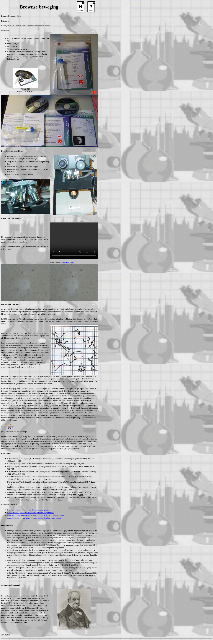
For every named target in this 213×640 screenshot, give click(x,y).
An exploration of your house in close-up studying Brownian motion (34, 518)
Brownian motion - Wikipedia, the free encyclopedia (28, 510)
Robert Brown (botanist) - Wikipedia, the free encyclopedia (30, 512)
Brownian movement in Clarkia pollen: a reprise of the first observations (35, 515)
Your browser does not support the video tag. (74, 240)
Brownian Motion (68, 262)
